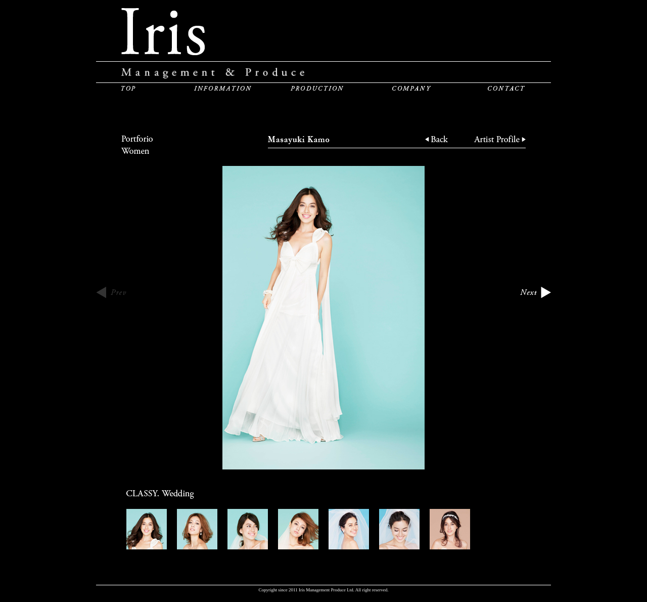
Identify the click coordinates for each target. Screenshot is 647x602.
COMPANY (411, 88)
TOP (128, 88)
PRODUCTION (317, 88)
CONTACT (506, 88)
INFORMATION (222, 88)
